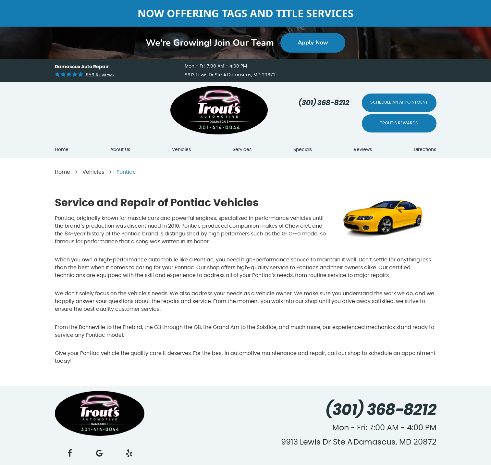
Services (242, 149)
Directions (425, 149)
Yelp (129, 453)
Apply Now (313, 42)
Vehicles (181, 149)
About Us (120, 149)
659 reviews (100, 75)
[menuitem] (61, 150)
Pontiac (126, 172)
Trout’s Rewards (399, 123)
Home (61, 149)
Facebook (69, 453)
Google (99, 453)
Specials (302, 149)
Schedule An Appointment (399, 102)
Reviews (363, 149)
